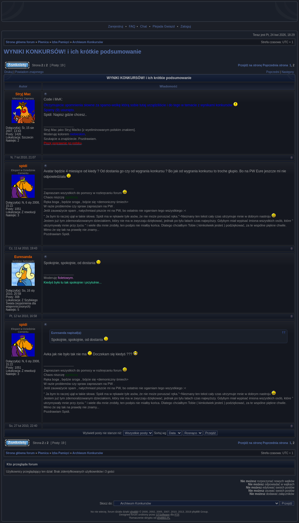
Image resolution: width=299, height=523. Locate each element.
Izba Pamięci (60, 42)
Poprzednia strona (275, 65)
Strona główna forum (20, 42)
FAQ (132, 26)
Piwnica (43, 42)
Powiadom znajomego (29, 72)
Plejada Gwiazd (164, 26)
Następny (288, 72)
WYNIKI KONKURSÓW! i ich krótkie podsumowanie (72, 51)
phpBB (134, 511)
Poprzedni (272, 72)
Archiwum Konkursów (87, 42)
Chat (143, 26)
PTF (177, 514)
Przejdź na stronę (250, 65)
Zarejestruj (115, 26)
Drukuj (8, 72)
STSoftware (163, 514)
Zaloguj (185, 26)
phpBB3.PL (163, 517)
